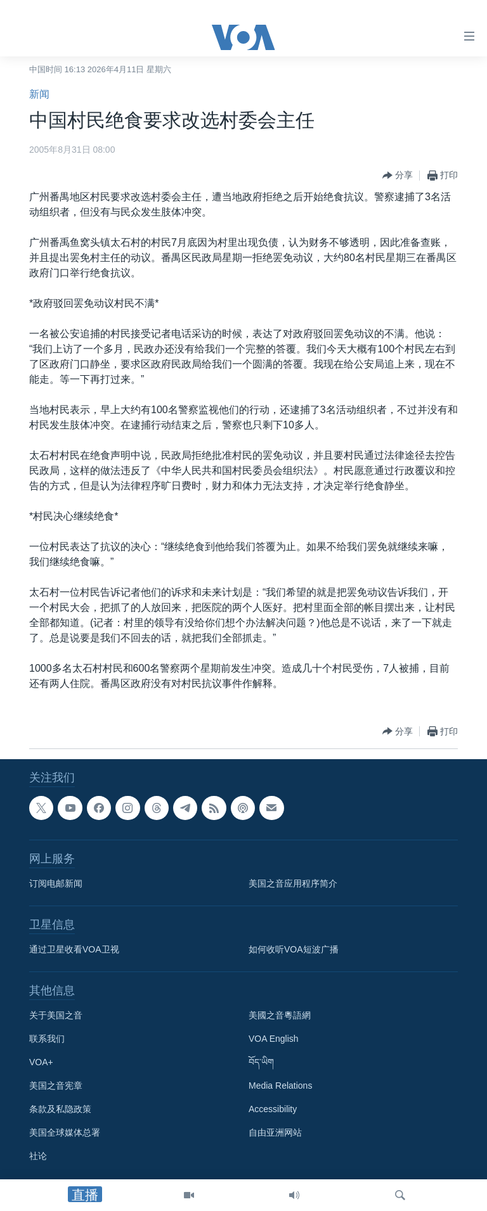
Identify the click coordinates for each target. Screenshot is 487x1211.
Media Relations (280, 1085)
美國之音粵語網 (280, 1015)
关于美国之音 (55, 1015)
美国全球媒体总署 (64, 1132)
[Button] (397, 175)
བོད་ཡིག (261, 1062)
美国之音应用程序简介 (293, 883)
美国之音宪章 (55, 1085)
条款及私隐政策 (60, 1109)
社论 (38, 1156)
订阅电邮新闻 (55, 883)
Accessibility (273, 1109)
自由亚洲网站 (275, 1132)
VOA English (274, 1039)
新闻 (39, 94)
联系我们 (47, 1039)
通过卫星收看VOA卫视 (74, 949)
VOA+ (41, 1062)
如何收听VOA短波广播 (294, 949)
